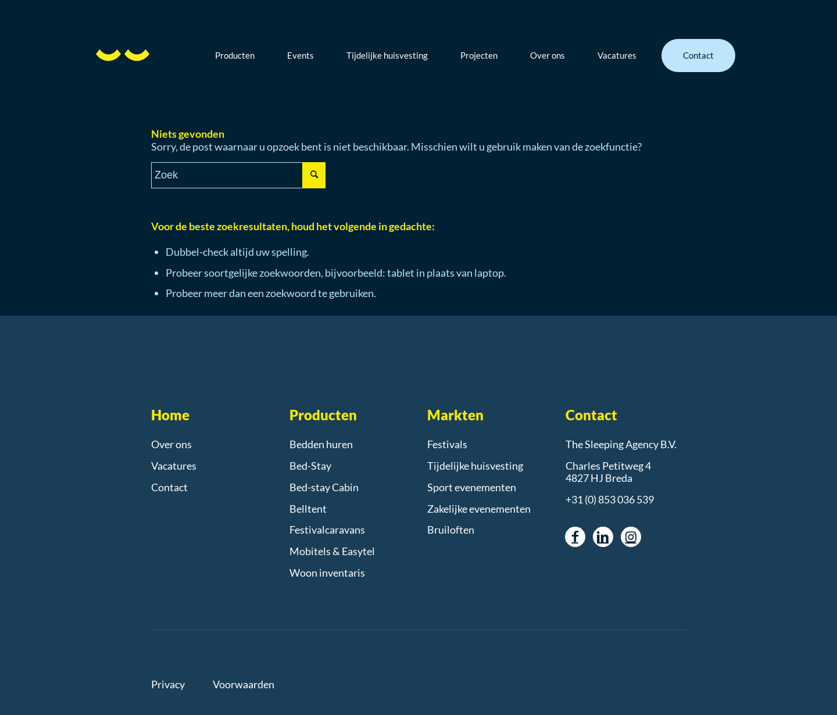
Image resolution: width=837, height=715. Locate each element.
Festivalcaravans (327, 529)
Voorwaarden (243, 684)
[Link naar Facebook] (575, 537)
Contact (169, 487)
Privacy (168, 684)
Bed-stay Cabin (324, 487)
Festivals (447, 444)
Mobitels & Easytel (332, 551)
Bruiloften (450, 529)
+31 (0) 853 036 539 (610, 499)
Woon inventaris (327, 572)
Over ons (171, 444)
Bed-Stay (310, 465)
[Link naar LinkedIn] (603, 537)
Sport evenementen (471, 487)
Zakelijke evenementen (479, 508)
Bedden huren (321, 444)
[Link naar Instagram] (631, 537)
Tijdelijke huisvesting (475, 465)
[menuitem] (244, 55)
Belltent (308, 508)
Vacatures (173, 465)
